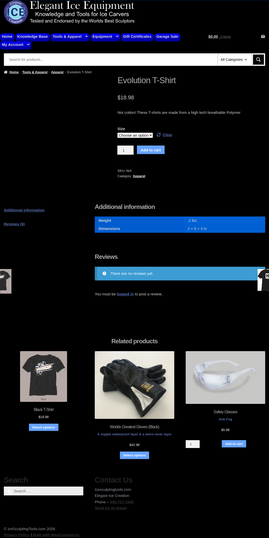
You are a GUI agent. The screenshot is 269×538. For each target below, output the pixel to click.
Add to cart (151, 150)
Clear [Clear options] (167, 135)
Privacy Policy (17, 535)
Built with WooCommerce (56, 535)
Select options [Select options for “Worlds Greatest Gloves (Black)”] (134, 455)
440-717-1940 (122, 502)
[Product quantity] (125, 150)
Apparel (57, 72)
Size (121, 129)
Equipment (102, 36)
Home (7, 36)
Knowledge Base (32, 36)
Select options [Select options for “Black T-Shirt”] (43, 427)
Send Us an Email (111, 508)
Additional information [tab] (24, 210)
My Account (12, 44)
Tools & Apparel (67, 36)
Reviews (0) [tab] (14, 224)
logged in (125, 294)
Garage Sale (167, 36)
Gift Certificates (137, 36)
